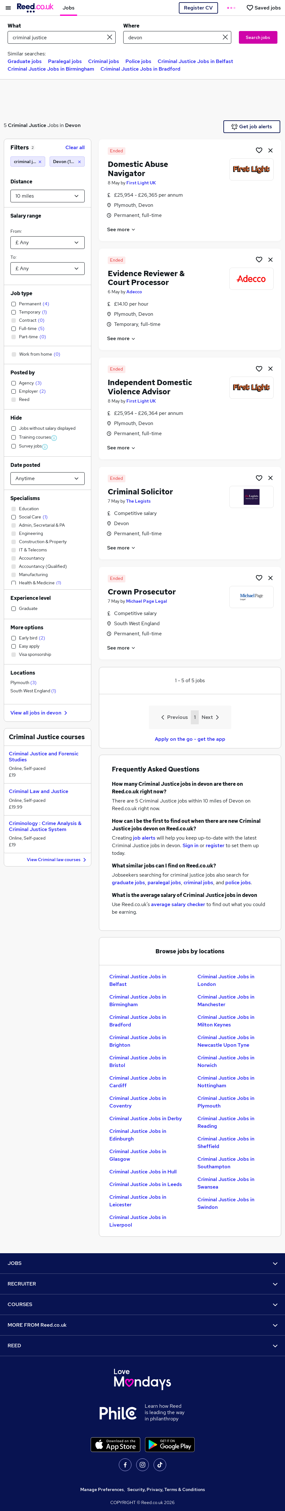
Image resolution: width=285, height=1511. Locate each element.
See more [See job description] (121, 229)
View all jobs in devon (39, 712)
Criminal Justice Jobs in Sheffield (225, 1142)
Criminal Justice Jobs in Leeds (145, 1184)
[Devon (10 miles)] (67, 161)
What (14, 25)
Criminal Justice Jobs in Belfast (195, 61)
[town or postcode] (177, 37)
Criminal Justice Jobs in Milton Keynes (225, 1021)
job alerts (144, 838)
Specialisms (25, 498)
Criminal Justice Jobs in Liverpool (137, 1221)
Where (131, 25)
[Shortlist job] (259, 150)
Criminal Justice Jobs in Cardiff (137, 1082)
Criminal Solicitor (140, 492)
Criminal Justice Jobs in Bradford (140, 69)
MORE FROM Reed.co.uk (142, 1325)
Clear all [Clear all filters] (75, 147)
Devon (73, 125)
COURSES (142, 1304)
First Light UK (141, 183)
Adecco (134, 292)
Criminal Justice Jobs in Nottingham (225, 1082)
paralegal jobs (164, 882)
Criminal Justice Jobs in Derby (145, 1118)
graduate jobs (128, 882)
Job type (21, 293)
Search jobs (258, 37)
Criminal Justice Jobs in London (225, 980)
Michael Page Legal (146, 601)
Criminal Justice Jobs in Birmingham (51, 69)
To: (13, 257)
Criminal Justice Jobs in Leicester (137, 1201)
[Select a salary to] (47, 268)
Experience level (30, 598)
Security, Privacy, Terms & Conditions (166, 1489)
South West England (33, 691)
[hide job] (270, 150)
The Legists (138, 501)
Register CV (198, 7)
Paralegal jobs (65, 61)
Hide (16, 418)
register (215, 845)
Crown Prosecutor (142, 592)
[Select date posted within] (47, 478)
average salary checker (178, 904)
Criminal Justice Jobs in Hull (143, 1171)
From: (16, 231)
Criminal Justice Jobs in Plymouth (225, 1102)
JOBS (142, 1263)
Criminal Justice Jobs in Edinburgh (137, 1135)
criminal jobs (198, 882)
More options (26, 627)
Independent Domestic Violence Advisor (150, 387)
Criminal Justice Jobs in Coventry (137, 1102)
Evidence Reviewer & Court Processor (146, 278)
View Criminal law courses (57, 860)
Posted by (22, 372)
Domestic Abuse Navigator (138, 168)
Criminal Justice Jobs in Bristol (137, 1061)
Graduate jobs (25, 61)
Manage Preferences (102, 1489)
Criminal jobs (103, 61)
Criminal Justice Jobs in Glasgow (137, 1155)
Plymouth (23, 682)
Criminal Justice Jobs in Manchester (225, 1001)
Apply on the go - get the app (190, 739)
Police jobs (138, 61)
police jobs (238, 882)
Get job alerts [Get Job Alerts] (251, 126)
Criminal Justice (27, 125)
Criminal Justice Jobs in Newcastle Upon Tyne (225, 1041)
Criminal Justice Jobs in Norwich (225, 1061)
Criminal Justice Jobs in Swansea (225, 1183)
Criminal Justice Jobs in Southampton (225, 1163)
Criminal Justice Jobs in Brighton (137, 1041)
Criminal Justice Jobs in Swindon (225, 1203)
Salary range (25, 216)
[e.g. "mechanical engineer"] (62, 37)
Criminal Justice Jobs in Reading (225, 1122)
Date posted (25, 465)
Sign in (190, 845)
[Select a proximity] (47, 196)
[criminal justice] (28, 161)
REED (142, 1345)
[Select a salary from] (47, 242)
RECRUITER (142, 1283)
